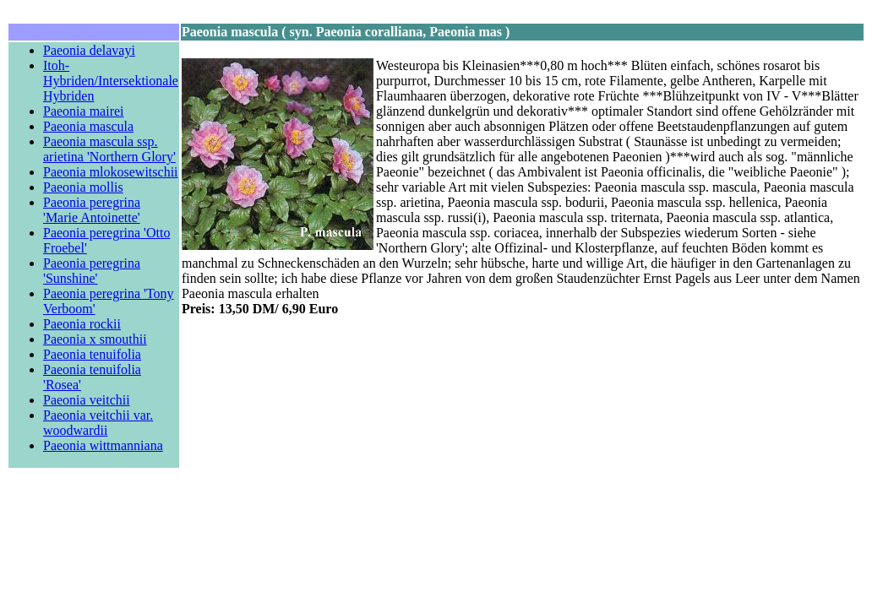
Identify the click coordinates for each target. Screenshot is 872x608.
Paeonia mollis (83, 187)
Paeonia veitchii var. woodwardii (98, 422)
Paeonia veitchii (86, 400)
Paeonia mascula (88, 126)
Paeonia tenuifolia (92, 354)
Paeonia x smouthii (95, 339)
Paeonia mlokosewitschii (110, 172)
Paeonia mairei (83, 111)
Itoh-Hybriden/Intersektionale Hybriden (110, 80)
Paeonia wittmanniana (103, 445)
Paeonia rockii (82, 324)
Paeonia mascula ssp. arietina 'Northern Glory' (109, 149)
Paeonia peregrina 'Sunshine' (91, 270)
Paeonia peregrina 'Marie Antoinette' (91, 210)
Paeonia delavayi (89, 50)
